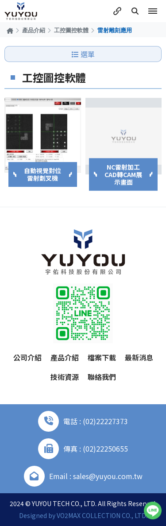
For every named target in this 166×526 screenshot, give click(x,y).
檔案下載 (102, 357)
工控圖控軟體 (71, 30)
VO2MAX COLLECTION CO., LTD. (102, 515)
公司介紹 (27, 357)
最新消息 (139, 357)
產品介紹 (33, 30)
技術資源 (64, 376)
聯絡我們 (102, 376)
